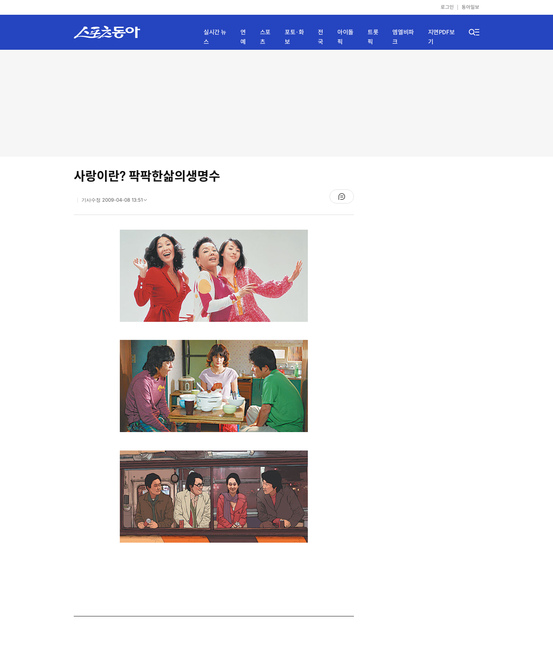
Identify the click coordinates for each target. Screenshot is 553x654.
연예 (243, 37)
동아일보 (470, 7)
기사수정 (116, 201)
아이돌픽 (345, 37)
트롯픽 (373, 37)
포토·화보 (294, 37)
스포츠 (265, 37)
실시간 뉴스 (215, 37)
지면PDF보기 (441, 37)
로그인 (447, 7)
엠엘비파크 (403, 37)
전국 (320, 37)
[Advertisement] (276, 103)
